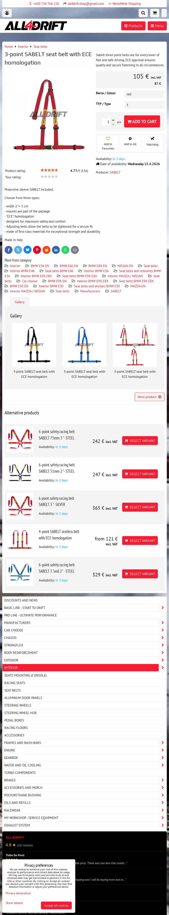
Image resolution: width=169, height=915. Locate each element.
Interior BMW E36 (96, 271)
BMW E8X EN (97, 266)
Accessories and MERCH (85, 787)
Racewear (85, 810)
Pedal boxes (14, 720)
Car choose (29, 281)
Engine (85, 750)
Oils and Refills (85, 802)
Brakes (85, 780)
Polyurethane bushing (85, 795)
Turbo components (20, 772)
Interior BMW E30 (51, 286)
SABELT (116, 291)
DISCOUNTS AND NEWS (21, 600)
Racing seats (14, 683)
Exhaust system (85, 825)
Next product (149, 397)
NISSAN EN (125, 266)
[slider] (49, 170)
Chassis (85, 637)
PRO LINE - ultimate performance (30, 615)
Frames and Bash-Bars (85, 742)
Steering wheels (17, 705)
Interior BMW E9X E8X (36, 276)
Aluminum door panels (23, 697)
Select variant (140, 440)
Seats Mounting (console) (25, 675)
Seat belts (151, 266)
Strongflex (85, 645)
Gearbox (85, 757)
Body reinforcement (85, 652)
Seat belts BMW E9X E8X (79, 276)
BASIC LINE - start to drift (85, 607)
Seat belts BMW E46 (59, 271)
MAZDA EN (137, 286)
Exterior (85, 660)
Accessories (14, 735)
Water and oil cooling (85, 765)
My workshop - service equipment (85, 817)
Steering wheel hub (20, 712)
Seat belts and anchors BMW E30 (97, 286)
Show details (14, 903)
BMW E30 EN (19, 286)
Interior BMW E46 (22, 271)
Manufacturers (90, 291)
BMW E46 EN (69, 266)
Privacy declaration (18, 893)
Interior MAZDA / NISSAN (125, 276)
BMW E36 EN (40, 266)
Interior (15, 266)
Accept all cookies (56, 905)
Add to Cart (142, 121)
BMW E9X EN (57, 281)
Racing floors (16, 727)
